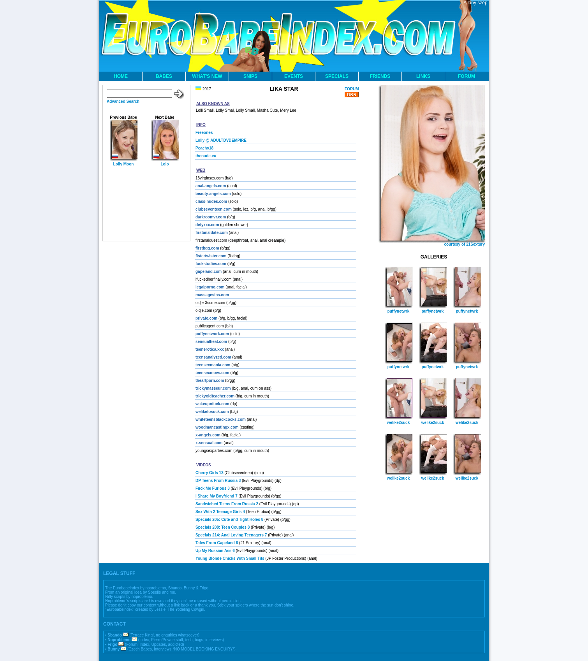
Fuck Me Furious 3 (212, 488)
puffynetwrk (398, 311)
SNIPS (250, 76)
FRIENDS (380, 76)
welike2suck (398, 422)
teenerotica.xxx (209, 349)
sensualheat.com (211, 341)
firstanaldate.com (211, 232)
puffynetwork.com (212, 334)
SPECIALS (337, 76)
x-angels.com (207, 435)
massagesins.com (212, 295)
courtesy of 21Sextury (464, 244)
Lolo (164, 164)
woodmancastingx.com (217, 427)
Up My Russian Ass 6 (215, 550)
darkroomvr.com (210, 217)
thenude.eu (205, 156)
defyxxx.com (207, 225)
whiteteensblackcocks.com (220, 419)
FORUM (466, 76)
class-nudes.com (211, 201)
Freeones (204, 132)
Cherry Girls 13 (209, 473)
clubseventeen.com (213, 209)
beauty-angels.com (213, 194)
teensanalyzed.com (213, 357)
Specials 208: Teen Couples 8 (222, 527)
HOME (121, 76)
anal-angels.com (210, 186)
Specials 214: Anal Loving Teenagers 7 (231, 535)
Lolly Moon (123, 164)
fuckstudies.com (210, 264)
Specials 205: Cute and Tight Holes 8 (229, 519)
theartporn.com (209, 380)
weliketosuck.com (212, 412)
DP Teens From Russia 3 (218, 480)
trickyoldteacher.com (214, 396)
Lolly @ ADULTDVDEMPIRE (220, 140)
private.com (206, 318)
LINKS (423, 76)
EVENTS (293, 76)
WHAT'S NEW (207, 76)
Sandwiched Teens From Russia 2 (226, 504)
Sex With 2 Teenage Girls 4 (220, 512)
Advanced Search (123, 101)
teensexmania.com (213, 365)
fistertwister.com (210, 256)
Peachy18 (204, 148)
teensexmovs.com (212, 373)
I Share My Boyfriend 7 (216, 496)
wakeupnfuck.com (212, 404)
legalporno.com (209, 287)
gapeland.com (208, 271)
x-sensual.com (208, 443)
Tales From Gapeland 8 (216, 543)
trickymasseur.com (213, 388)
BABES (164, 76)
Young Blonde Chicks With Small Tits (229, 558)
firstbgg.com (207, 248)
